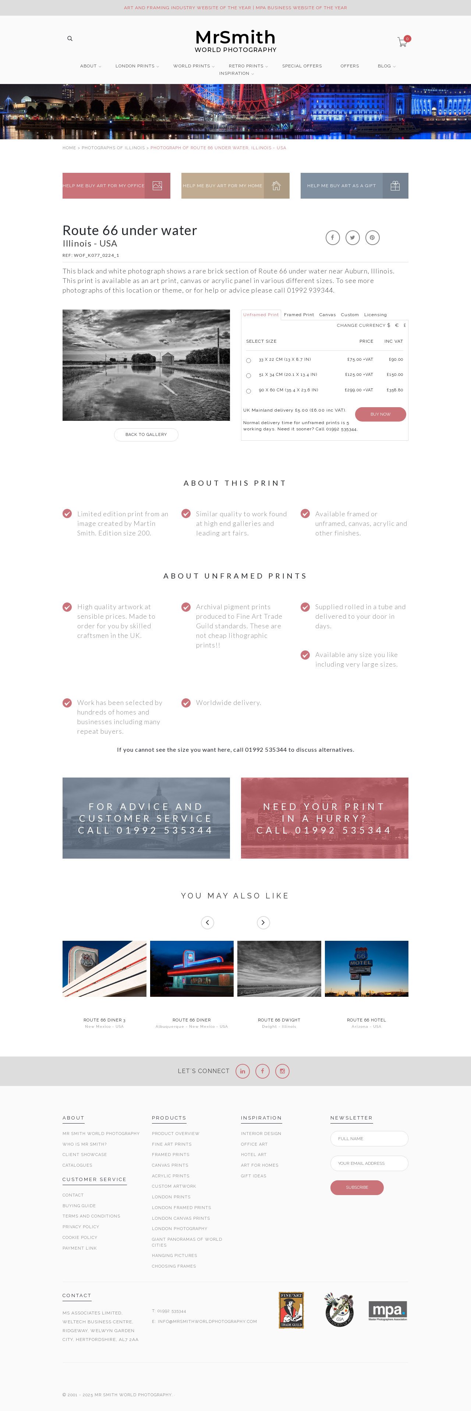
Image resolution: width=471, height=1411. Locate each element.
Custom (350, 314)
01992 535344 (171, 1311)
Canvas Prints (170, 1165)
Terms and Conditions (91, 1216)
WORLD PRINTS (191, 66)
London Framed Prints (181, 1207)
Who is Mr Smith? (85, 1144)
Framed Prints (171, 1154)
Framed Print (299, 314)
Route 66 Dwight (279, 1020)
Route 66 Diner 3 (104, 1020)
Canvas (327, 314)
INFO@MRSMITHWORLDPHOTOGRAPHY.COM (207, 1321)
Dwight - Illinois (279, 1026)
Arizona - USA (367, 1026)
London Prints (171, 1197)
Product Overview (176, 1133)
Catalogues (77, 1165)
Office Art (254, 1144)
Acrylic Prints (171, 1176)
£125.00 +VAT (359, 374)
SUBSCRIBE (357, 1187)
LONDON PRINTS (135, 66)
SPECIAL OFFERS (302, 66)
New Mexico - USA (104, 1026)
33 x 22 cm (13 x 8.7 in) (285, 359)
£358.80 (395, 390)
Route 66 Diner (192, 1020)
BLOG (384, 66)
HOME (69, 148)
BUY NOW (381, 414)
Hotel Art (254, 1154)
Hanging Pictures (174, 1255)
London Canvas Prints (181, 1218)
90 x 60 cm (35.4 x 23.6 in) (288, 390)
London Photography (180, 1228)
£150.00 (395, 374)
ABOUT (88, 66)
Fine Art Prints (172, 1144)
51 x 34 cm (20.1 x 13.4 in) (288, 374)
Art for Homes (260, 1165)
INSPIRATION (234, 73)
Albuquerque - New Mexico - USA (192, 1026)
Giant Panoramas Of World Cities (187, 1242)
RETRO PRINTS (246, 66)
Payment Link (80, 1248)
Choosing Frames (174, 1266)
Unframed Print (261, 314)
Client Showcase (85, 1154)
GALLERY (146, 434)
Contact (73, 1195)
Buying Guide (79, 1206)
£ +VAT (360, 359)
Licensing (375, 314)
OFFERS (350, 66)
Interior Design (261, 1133)
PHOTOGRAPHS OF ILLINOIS (113, 148)
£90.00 (396, 359)
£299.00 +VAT (359, 390)
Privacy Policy (81, 1227)
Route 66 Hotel (366, 1020)
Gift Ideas (253, 1176)
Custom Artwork (174, 1186)
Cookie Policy (80, 1237)
